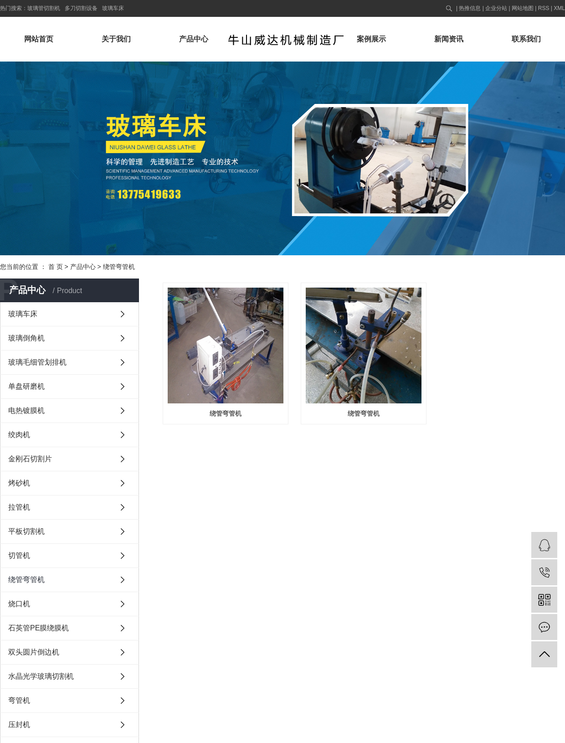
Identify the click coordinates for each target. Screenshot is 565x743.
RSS (544, 8)
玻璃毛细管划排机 (37, 362)
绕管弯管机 (119, 266)
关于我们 (116, 39)
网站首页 (38, 39)
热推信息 (470, 8)
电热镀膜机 (26, 410)
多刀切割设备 (81, 8)
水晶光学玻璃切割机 (41, 676)
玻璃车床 (113, 8)
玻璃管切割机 (43, 8)
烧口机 (19, 604)
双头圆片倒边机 (33, 652)
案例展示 (371, 39)
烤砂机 (19, 483)
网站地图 (523, 8)
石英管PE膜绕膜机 (38, 628)
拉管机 (19, 507)
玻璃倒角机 (26, 338)
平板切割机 (26, 531)
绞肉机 (19, 435)
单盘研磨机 (26, 386)
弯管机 (19, 700)
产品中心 (193, 39)
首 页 (55, 266)
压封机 (19, 724)
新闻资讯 (448, 39)
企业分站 (496, 8)
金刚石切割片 (30, 459)
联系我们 (526, 39)
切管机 (19, 555)
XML (559, 8)
